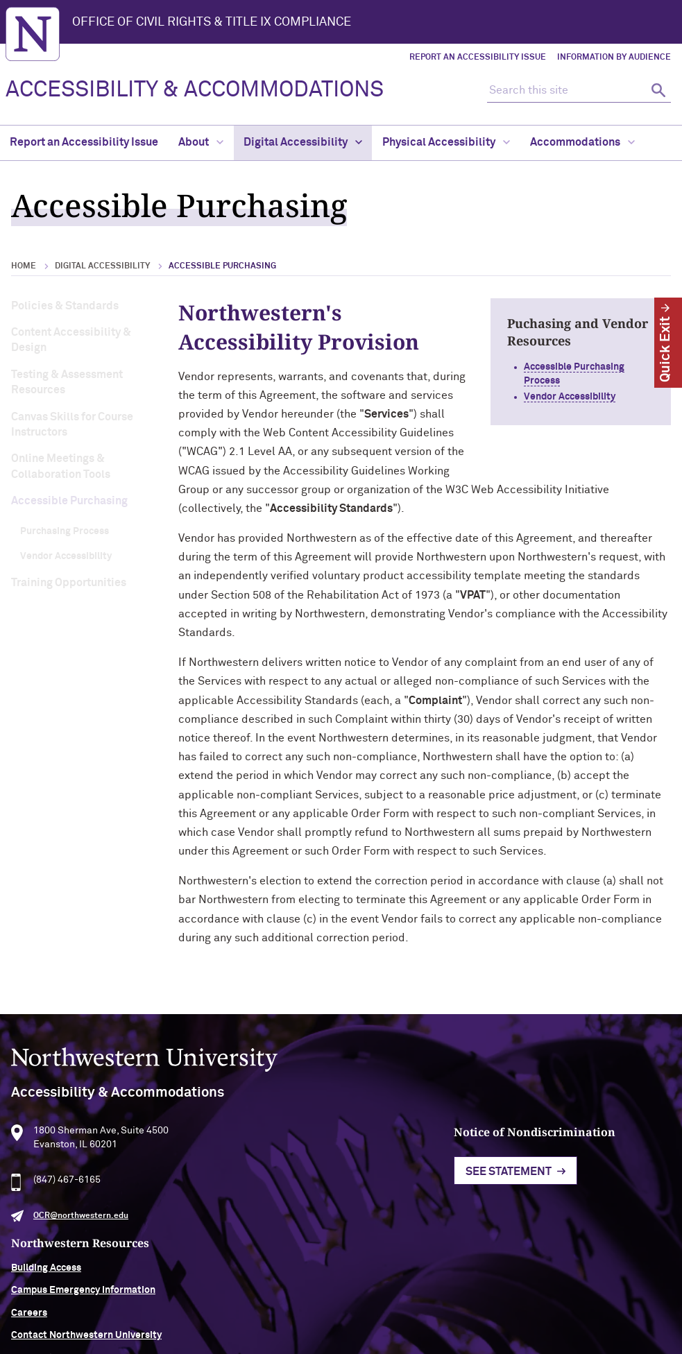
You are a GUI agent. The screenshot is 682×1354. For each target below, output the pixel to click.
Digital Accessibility (303, 142)
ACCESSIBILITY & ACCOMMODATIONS (195, 90)
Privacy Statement (340, 1303)
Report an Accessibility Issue (477, 57)
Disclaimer (261, 1303)
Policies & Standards (65, 305)
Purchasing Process (64, 531)
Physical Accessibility (446, 142)
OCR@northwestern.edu (80, 1246)
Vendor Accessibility (66, 556)
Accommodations (582, 142)
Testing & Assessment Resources (67, 382)
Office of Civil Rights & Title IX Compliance (211, 22)
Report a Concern (435, 1303)
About (200, 142)
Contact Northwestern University (594, 1242)
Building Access (554, 1174)
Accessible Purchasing (69, 500)
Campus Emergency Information (591, 1197)
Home (23, 266)
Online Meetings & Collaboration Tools (60, 466)
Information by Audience (614, 57)
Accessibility (195, 1303)
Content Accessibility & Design (71, 340)
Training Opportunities (68, 582)
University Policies (561, 1264)
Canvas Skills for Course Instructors (72, 424)
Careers (537, 1219)
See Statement (320, 1204)
